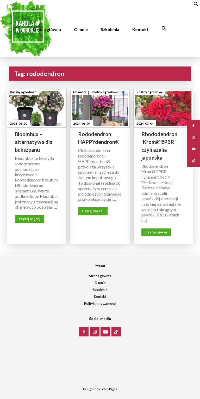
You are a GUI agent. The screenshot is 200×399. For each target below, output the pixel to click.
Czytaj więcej (29, 219)
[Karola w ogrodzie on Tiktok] (116, 332)
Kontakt (140, 29)
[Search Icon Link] (164, 28)
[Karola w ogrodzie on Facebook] (84, 332)
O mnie (81, 29)
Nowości (79, 92)
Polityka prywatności (100, 303)
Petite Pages (109, 389)
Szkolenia (110, 29)
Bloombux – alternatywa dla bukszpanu (34, 142)
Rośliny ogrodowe (23, 92)
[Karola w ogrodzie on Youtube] (105, 332)
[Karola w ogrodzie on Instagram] (94, 332)
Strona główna (47, 29)
